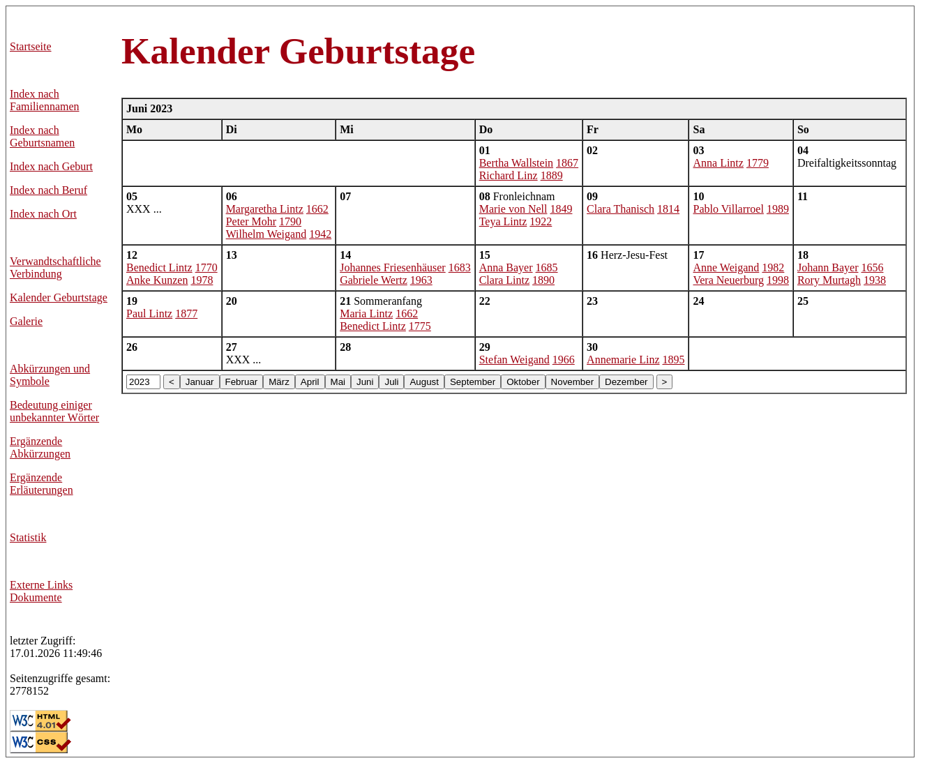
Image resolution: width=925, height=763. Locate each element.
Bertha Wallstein (516, 163)
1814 (668, 209)
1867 (567, 163)
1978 (201, 280)
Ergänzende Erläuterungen (41, 483)
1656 (872, 267)
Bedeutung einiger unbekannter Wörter (54, 411)
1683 (460, 267)
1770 (206, 267)
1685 (547, 267)
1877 (186, 313)
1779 (757, 163)
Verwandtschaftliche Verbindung (55, 267)
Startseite (31, 46)
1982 (773, 267)
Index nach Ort (43, 214)
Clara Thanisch (620, 209)
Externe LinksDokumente (41, 591)
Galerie (26, 321)
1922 (540, 221)
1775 (420, 326)
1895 (673, 359)
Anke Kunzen (157, 280)
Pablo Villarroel (728, 209)
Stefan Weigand (514, 359)
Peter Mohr (251, 221)
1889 (552, 175)
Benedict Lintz (159, 267)
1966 (563, 359)
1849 (561, 209)
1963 (421, 280)
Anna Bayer (506, 267)
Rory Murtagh (829, 280)
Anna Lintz (718, 163)
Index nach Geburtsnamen (42, 136)
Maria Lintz (366, 313)
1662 (317, 209)
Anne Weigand (726, 267)
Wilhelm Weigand (266, 234)
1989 (778, 209)
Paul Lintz (149, 313)
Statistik (28, 537)
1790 (290, 221)
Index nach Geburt (51, 166)
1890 (543, 280)
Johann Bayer (828, 267)
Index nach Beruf (48, 190)
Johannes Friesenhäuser (393, 267)
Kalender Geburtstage (58, 297)
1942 (320, 234)
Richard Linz (508, 175)
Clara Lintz (504, 280)
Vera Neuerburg (728, 280)
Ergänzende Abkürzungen (40, 447)
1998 (778, 280)
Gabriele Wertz (373, 280)
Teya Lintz (503, 221)
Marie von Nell (513, 209)
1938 (875, 280)
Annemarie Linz (623, 359)
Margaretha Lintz (264, 209)
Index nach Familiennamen (45, 100)
